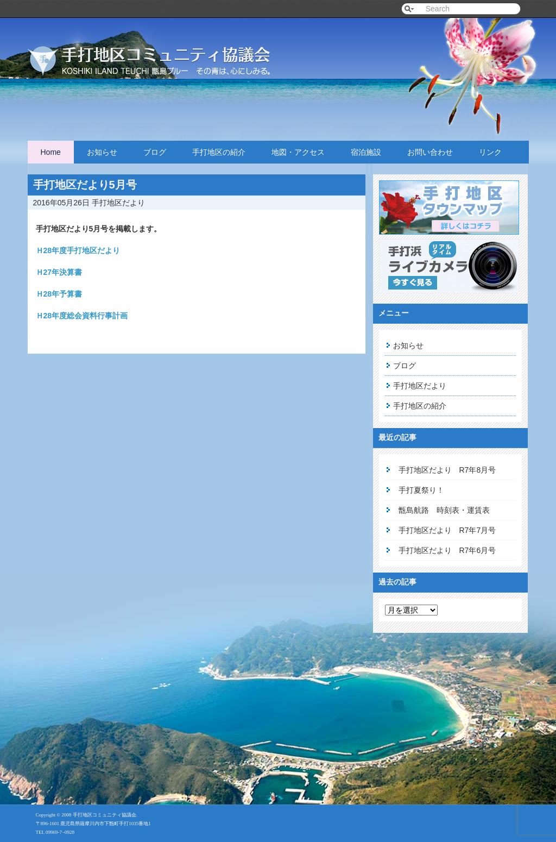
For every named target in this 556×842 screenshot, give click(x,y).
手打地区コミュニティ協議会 (163, 50)
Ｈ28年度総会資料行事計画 (82, 315)
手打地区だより (118, 202)
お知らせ (102, 152)
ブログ (154, 152)
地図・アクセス (298, 152)
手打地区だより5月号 (85, 185)
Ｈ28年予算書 (59, 294)
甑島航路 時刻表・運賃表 (444, 510)
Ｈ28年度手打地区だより (78, 250)
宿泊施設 (366, 152)
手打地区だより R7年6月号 (447, 550)
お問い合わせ (430, 152)
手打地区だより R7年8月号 (447, 470)
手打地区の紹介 (218, 152)
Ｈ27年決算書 (59, 272)
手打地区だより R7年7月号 (447, 530)
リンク (490, 152)
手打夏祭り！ (421, 490)
